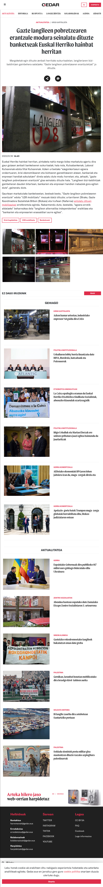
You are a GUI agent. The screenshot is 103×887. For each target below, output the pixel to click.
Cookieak (79, 831)
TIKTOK (46, 831)
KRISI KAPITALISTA (59, 22)
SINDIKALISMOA (61, 635)
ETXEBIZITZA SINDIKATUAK (65, 389)
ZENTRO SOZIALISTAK (63, 598)
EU (84, 5)
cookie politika (72, 871)
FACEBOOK (48, 836)
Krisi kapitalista (10, 220)
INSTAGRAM (49, 825)
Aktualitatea (43, 22)
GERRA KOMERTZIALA (63, 467)
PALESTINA (58, 672)
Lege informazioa (83, 836)
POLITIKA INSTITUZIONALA (65, 350)
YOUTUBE (47, 841)
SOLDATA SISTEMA (62, 710)
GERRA (57, 560)
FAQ (77, 825)
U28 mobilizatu (28, 220)
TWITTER (47, 820)
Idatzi (92, 293)
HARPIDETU (95, 5)
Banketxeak (45, 220)
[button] (21, 814)
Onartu (51, 881)
